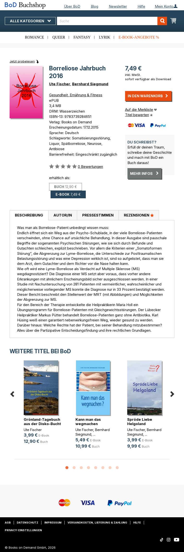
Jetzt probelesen (22, 61)
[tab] (29, 215)
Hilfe (141, 6)
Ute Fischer (59, 84)
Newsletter (118, 6)
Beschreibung (29, 215)
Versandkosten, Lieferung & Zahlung (97, 522)
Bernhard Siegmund (90, 84)
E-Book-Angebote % (139, 37)
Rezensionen (139, 215)
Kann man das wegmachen (88, 421)
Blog (94, 6)
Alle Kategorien (30, 21)
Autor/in (62, 215)
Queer (58, 37)
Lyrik (104, 37)
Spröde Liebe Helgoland (139, 421)
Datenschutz (27, 522)
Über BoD (72, 6)
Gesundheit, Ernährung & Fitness (75, 95)
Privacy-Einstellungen (23, 530)
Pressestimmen (98, 215)
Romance (34, 37)
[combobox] (112, 21)
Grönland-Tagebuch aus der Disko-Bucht (42, 421)
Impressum (53, 522)
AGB (8, 522)
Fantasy (82, 37)
